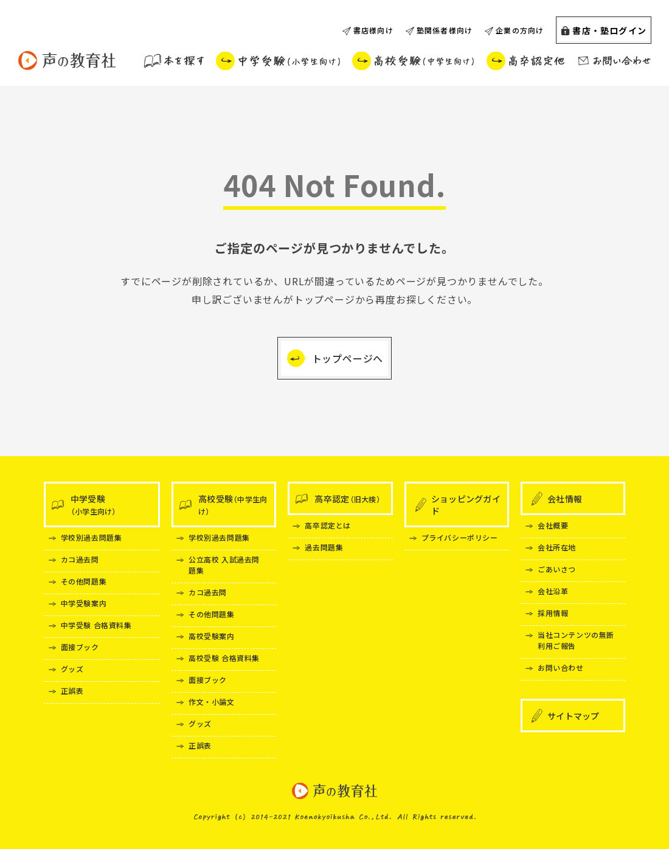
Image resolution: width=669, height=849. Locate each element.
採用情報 (553, 613)
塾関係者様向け (445, 30)
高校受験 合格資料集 (224, 658)
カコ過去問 (80, 559)
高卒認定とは (328, 525)
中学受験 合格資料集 (96, 625)
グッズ (72, 669)
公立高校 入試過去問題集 (224, 564)
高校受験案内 (212, 636)
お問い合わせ (561, 667)
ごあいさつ (557, 569)
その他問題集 (84, 581)
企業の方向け (520, 30)
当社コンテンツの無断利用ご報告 (576, 640)
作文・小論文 (212, 701)
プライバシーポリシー (459, 537)
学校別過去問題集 (91, 537)
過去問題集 (324, 547)
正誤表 (72, 690)
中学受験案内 (84, 603)
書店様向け (373, 30)
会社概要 (553, 525)
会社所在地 (557, 547)
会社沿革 (553, 591)
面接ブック (80, 647)
